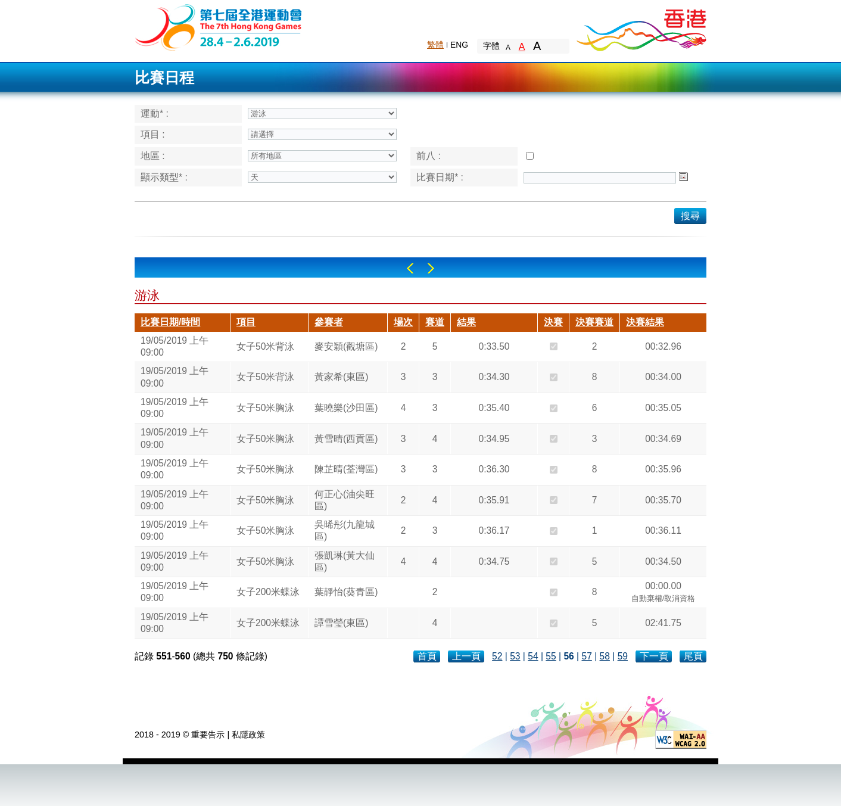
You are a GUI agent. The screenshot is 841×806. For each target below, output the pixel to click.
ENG (459, 44)
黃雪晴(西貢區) (346, 439)
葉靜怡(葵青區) (346, 592)
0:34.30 (493, 377)
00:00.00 (663, 593)
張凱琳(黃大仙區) (344, 561)
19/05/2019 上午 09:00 (174, 346)
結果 (466, 322)
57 (586, 656)
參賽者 (328, 322)
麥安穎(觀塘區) (346, 346)
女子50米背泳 (265, 346)
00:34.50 (663, 561)
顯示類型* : (164, 177)
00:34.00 (663, 377)
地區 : (153, 156)
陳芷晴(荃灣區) (346, 469)
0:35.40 (493, 408)
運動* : (155, 113)
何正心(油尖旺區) (344, 500)
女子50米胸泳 (265, 408)
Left (410, 268)
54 (533, 656)
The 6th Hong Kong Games (219, 26)
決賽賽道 (594, 322)
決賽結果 (645, 322)
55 (551, 656)
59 (623, 656)
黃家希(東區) (341, 377)
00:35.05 (663, 408)
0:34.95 (493, 439)
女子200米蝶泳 (268, 592)
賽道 (434, 322)
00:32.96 (663, 346)
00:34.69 (663, 439)
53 (515, 656)
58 (605, 656)
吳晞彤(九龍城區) (344, 530)
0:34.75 (493, 561)
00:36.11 (663, 530)
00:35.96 (663, 469)
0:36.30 (493, 469)
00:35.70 (663, 500)
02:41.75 (663, 623)
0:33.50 (493, 346)
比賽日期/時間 (170, 322)
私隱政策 (248, 734)
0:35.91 (493, 500)
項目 (246, 322)
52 (497, 656)
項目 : (153, 134)
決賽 (553, 322)
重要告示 (208, 734)
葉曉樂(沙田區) (346, 408)
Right (431, 268)
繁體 (435, 44)
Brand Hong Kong (640, 27)
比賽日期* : (439, 177)
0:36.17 (493, 530)
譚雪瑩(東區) (341, 623)
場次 (403, 322)
